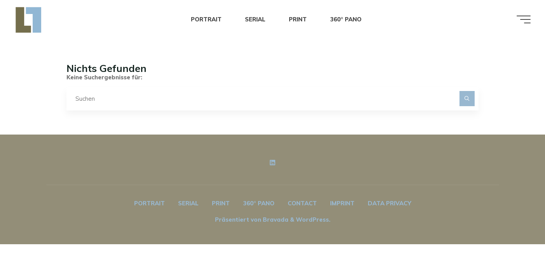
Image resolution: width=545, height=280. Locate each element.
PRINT (221, 203)
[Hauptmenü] (524, 19)
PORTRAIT (149, 203)
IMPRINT (342, 203)
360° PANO (258, 203)
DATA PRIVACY (389, 203)
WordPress (312, 219)
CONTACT (302, 203)
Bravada (274, 219)
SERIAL (188, 203)
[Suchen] (467, 98)
